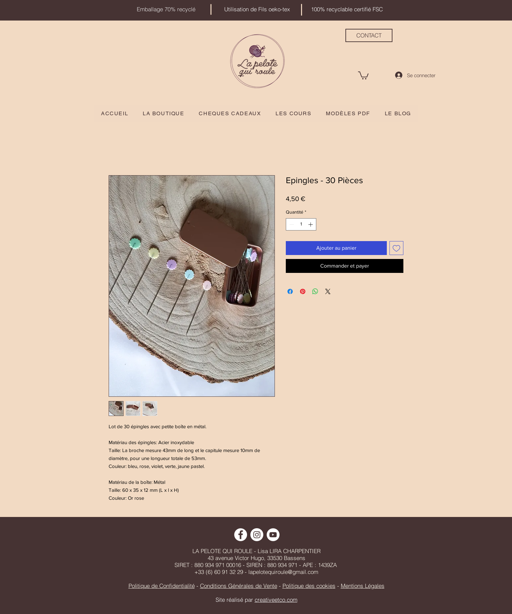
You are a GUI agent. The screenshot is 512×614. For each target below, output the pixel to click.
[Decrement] (291, 224)
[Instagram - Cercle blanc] (256, 534)
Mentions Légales (362, 585)
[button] (363, 75)
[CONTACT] (368, 35)
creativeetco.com (276, 599)
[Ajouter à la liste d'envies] (396, 248)
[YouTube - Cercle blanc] (273, 534)
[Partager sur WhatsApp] (315, 291)
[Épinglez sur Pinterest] (303, 291)
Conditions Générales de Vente (238, 585)
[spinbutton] (301, 224)
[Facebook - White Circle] (240, 534)
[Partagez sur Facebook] (290, 291)
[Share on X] (328, 291)
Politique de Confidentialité (161, 585)
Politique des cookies (308, 585)
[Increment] (311, 224)
